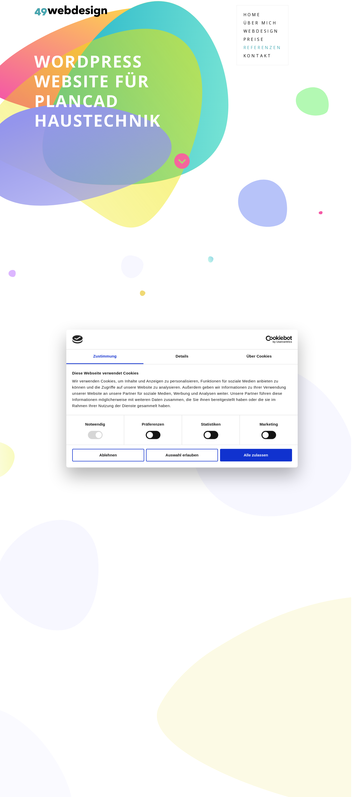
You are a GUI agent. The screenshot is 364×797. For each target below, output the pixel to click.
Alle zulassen (256, 455)
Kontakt (257, 55)
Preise (253, 39)
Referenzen (262, 47)
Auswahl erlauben (182, 455)
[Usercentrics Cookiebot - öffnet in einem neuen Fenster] (269, 339)
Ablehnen (108, 455)
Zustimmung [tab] (105, 356)
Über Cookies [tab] (259, 356)
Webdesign (261, 31)
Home (252, 14)
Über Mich (260, 22)
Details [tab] (182, 356)
